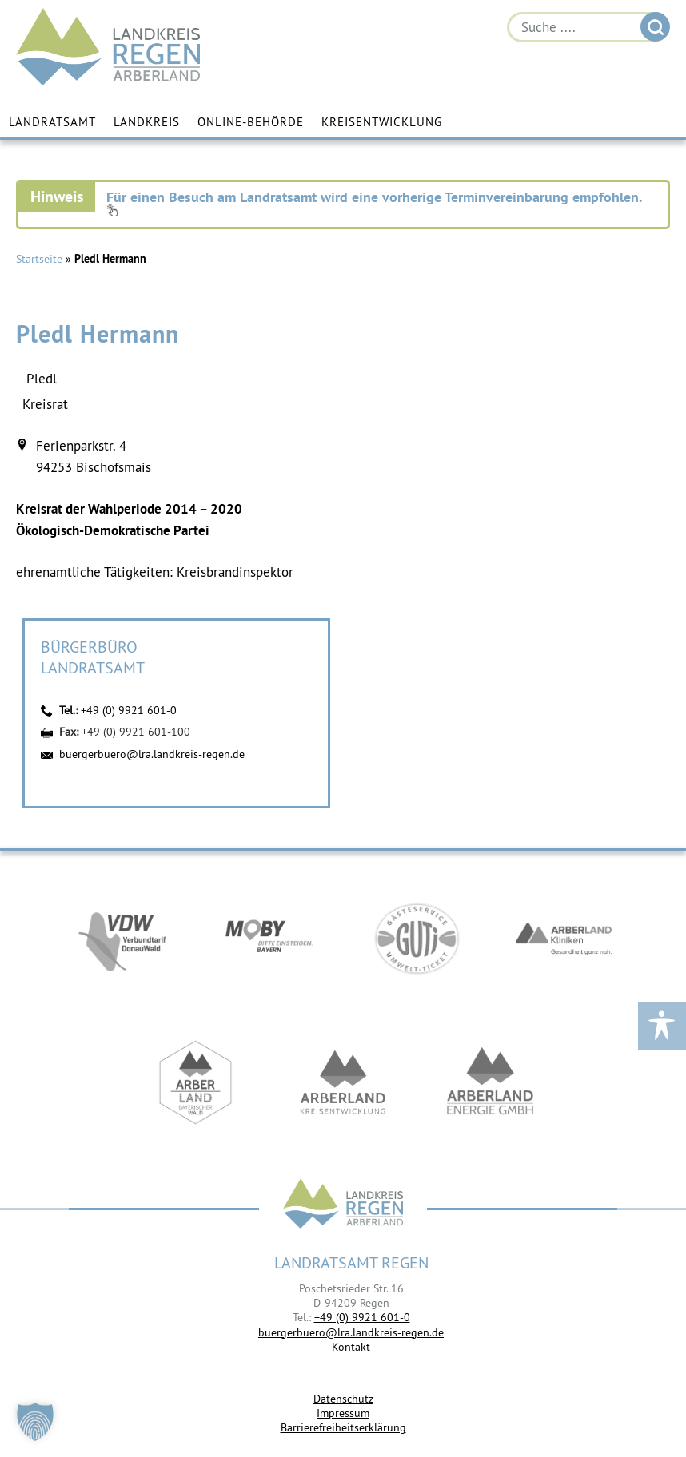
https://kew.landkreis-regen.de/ (343, 1082)
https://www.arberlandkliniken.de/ (564, 939)
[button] (35, 1422)
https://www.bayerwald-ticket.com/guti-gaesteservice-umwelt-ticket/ (417, 939)
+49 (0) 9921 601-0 (129, 710)
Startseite (39, 259)
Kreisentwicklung (381, 121)
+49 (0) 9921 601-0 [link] (362, 1317)
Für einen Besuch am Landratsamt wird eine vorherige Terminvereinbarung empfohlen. (373, 202)
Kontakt (351, 1347)
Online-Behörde (250, 121)
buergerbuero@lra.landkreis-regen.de (152, 754)
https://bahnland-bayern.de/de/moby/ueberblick (269, 939)
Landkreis (147, 121)
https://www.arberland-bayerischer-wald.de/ (196, 1082)
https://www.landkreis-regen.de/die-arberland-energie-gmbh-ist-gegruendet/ (490, 1082)
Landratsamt (52, 121)
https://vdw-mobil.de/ (122, 939)
